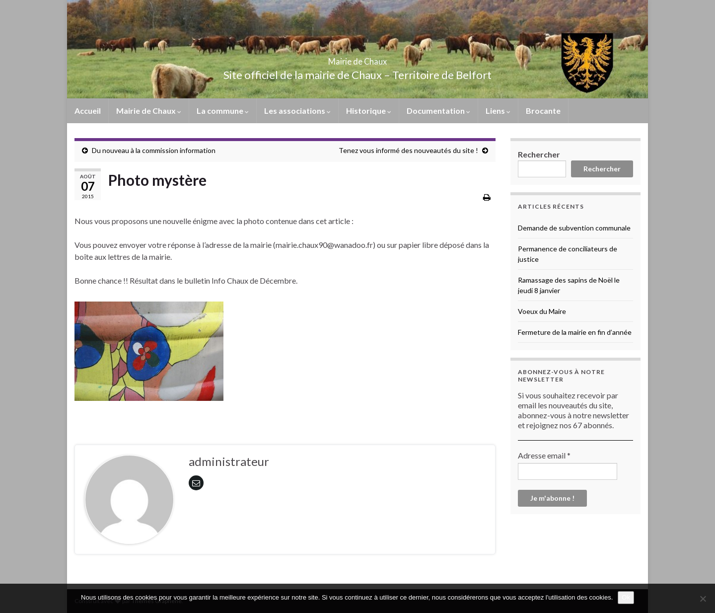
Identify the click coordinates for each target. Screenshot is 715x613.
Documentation (438, 110)
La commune (223, 110)
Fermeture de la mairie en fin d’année (575, 332)
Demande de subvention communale (574, 228)
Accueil (87, 110)
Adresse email (544, 455)
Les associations (297, 110)
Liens (498, 110)
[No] (703, 599)
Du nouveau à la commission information (153, 150)
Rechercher (539, 154)
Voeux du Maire (542, 311)
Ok (626, 597)
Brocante (543, 110)
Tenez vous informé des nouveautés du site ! (408, 150)
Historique (368, 110)
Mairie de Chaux (357, 58)
